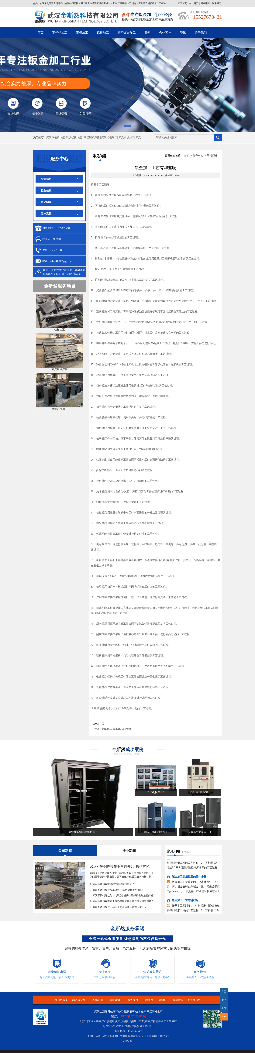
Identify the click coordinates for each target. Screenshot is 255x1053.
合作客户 (165, 32)
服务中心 (198, 155)
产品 (224, 991)
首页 (40, 32)
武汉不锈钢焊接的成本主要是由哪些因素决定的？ (120, 906)
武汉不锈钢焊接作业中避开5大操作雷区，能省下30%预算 (133, 866)
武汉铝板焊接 (59, 369)
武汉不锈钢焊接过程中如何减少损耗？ (113, 884)
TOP (224, 1016)
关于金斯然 (194, 1000)
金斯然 (127, 749)
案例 (147, 32)
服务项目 (133, 1000)
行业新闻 (129, 851)
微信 (223, 1009)
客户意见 (46, 213)
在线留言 (193, 3)
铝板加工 (103, 32)
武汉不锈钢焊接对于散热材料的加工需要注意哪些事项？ (123, 901)
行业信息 (46, 190)
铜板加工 (82, 32)
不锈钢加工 (59, 32)
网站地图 (205, 3)
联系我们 (216, 3)
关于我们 (201, 32)
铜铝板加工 (116, 1000)
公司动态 (65, 851)
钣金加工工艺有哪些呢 (185, 901)
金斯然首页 (61, 1000)
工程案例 (148, 1000)
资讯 (183, 32)
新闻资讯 (177, 1000)
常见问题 (46, 202)
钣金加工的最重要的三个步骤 (116, 728)
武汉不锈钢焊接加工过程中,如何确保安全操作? (118, 889)
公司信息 (46, 179)
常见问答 (173, 851)
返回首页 (182, 3)
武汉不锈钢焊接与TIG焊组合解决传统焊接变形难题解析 (123, 895)
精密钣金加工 (127, 32)
